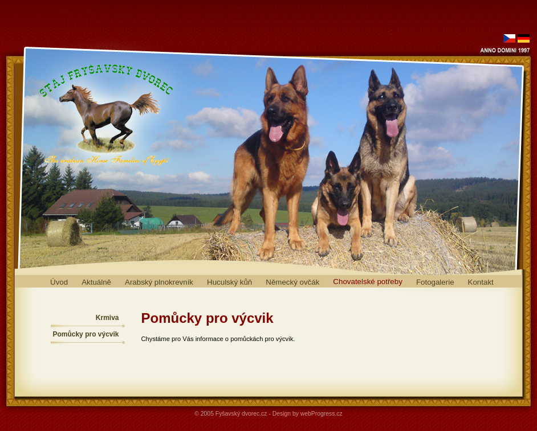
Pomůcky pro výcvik (85, 334)
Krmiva (107, 318)
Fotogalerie (435, 282)
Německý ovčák (292, 282)
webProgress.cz (321, 414)
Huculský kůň (229, 282)
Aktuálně (96, 282)
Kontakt (481, 282)
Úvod (59, 282)
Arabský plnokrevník (159, 282)
